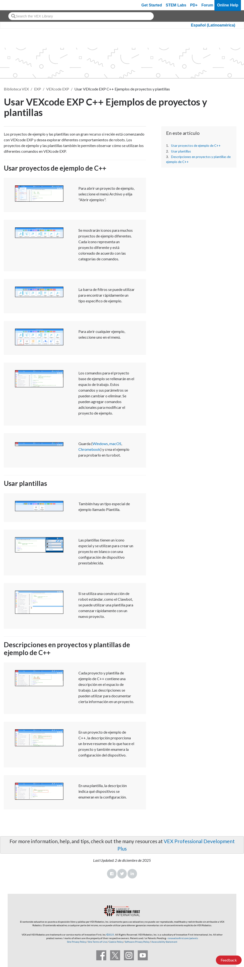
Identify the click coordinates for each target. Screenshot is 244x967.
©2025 (110, 934)
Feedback (229, 960)
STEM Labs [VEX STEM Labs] (176, 5)
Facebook (112, 873)
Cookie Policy (116, 941)
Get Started (151, 5)
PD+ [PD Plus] (194, 5)
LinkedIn (132, 873)
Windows (100, 443)
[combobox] (81, 16)
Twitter (122, 873)
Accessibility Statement (164, 941)
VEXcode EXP (57, 89)
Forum (207, 5)
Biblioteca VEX (16, 89)
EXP (37, 89)
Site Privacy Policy (76, 941)
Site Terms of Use (97, 941)
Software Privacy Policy (137, 941)
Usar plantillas (181, 151)
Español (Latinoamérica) (213, 25)
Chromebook (89, 449)
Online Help (227, 5)
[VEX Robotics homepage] (13, 5)
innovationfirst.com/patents (183, 938)
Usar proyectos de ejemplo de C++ (196, 145)
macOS (115, 443)
